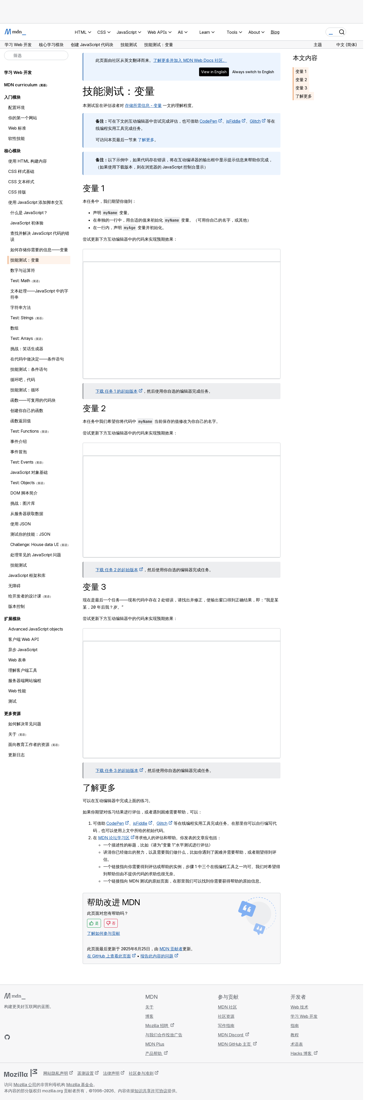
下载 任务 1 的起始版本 (117, 391)
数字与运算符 (22, 270)
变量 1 (300, 71)
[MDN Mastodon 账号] (35, 1037)
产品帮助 (154, 1053)
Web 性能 (17, 690)
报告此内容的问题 (156, 956)
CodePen (208, 121)
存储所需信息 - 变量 (143, 105)
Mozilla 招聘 (157, 1025)
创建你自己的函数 (26, 410)
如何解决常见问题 (24, 723)
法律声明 (111, 1073)
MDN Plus (154, 1044)
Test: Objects (22, 482)
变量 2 (301, 79)
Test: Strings (21, 317)
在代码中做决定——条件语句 (37, 359)
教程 (295, 1034)
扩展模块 (12, 618)
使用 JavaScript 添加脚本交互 (35, 202)
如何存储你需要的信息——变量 (39, 249)
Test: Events (21, 462)
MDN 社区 (227, 1007)
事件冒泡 (18, 451)
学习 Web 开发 (18, 72)
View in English (214, 72)
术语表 (297, 1044)
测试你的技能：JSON (30, 534)
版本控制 (16, 606)
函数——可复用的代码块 (33, 400)
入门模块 (12, 97)
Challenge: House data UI (34, 544)
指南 (295, 1025)
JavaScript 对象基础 (29, 472)
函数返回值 (20, 420)
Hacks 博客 (302, 1053)
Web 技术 (299, 1007)
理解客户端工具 (22, 670)
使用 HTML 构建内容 (27, 161)
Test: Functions (24, 431)
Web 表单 (17, 659)
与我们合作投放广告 (163, 1034)
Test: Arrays (21, 338)
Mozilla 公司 (24, 1084)
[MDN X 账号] (26, 1037)
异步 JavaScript (22, 649)
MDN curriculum (20, 84)
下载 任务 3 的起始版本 (117, 770)
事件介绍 (18, 441)
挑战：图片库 (22, 503)
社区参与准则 (141, 1073)
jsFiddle (233, 121)
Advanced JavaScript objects (35, 629)
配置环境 (16, 107)
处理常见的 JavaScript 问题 (35, 554)
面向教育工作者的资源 (28, 744)
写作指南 (226, 1025)
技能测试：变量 (24, 260)
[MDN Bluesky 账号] (16, 1037)
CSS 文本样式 (21, 181)
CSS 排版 (17, 192)
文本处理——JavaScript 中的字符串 (39, 294)
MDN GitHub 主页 (235, 1044)
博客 (149, 1016)
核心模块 (12, 150)
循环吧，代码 (22, 379)
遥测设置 (85, 1073)
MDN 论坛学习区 (114, 837)
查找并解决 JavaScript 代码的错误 (39, 236)
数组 (14, 328)
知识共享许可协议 (150, 1090)
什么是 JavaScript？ (29, 212)
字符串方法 (20, 307)
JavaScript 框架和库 (27, 575)
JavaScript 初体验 (27, 222)
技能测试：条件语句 (28, 369)
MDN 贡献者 (171, 948)
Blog (275, 32)
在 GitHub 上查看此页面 (109, 956)
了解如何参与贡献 (103, 933)
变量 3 (301, 87)
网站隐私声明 (55, 1073)
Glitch (255, 121)
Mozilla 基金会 (79, 1084)
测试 (12, 701)
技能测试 (18, 565)
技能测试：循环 (24, 389)
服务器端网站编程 (24, 680)
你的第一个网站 (22, 117)
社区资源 (226, 1016)
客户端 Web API (23, 639)
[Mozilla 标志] (20, 1073)
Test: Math (20, 280)
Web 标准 (17, 128)
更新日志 (16, 754)
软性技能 (16, 138)
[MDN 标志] (14, 996)
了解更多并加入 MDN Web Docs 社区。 (190, 60)
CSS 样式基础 (21, 171)
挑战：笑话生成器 (26, 348)
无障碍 (14, 585)
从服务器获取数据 (26, 513)
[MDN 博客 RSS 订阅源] (44, 1037)
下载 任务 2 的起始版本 (117, 569)
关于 (12, 734)
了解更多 (146, 139)
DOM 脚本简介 (24, 493)
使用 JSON (20, 523)
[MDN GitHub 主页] (7, 1037)
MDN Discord (231, 1034)
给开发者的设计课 (24, 596)
